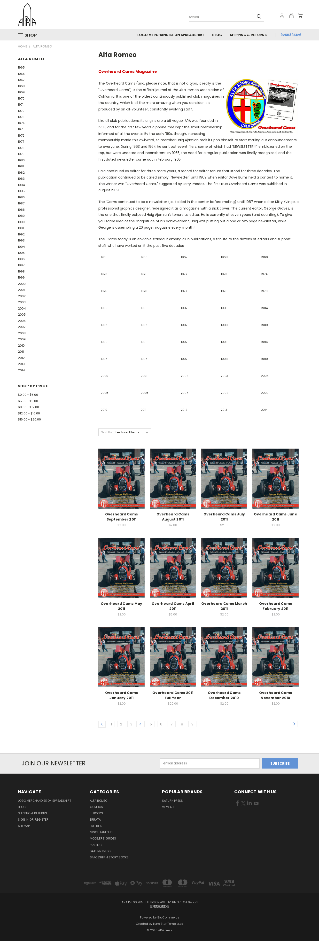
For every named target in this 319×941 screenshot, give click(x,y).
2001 (21, 290)
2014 (21, 370)
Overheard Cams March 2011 (224, 606)
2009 (22, 339)
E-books (96, 813)
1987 (21, 203)
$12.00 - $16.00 (29, 413)
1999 (21, 277)
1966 (21, 73)
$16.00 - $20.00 (29, 419)
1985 (21, 191)
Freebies (96, 826)
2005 (22, 314)
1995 (21, 252)
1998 (21, 271)
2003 (22, 302)
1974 (21, 123)
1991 (21, 228)
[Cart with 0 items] (300, 15)
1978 (21, 148)
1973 (21, 117)
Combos (96, 807)
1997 (21, 265)
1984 (21, 185)
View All (168, 807)
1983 (21, 178)
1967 (21, 80)
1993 (21, 240)
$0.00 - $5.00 (28, 394)
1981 (21, 166)
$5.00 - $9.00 (28, 401)
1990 (21, 222)
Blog (217, 34)
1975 (21, 129)
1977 (21, 141)
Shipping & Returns (248, 34)
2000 (22, 283)
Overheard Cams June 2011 (275, 517)
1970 (21, 98)
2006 (22, 321)
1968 (21, 86)
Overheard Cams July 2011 (224, 517)
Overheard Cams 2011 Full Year (172, 695)
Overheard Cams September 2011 (121, 517)
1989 (21, 215)
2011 (21, 351)
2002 (22, 296)
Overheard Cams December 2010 (224, 695)
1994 (21, 246)
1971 (20, 104)
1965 (21, 67)
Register (41, 819)
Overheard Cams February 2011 (275, 606)
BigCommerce (168, 917)
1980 (21, 160)
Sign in (23, 819)
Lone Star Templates (168, 924)
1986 (21, 197)
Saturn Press (100, 851)
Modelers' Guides (103, 838)
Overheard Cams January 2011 (121, 695)
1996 (21, 259)
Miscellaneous (101, 832)
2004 (22, 308)
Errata (95, 819)
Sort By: (107, 432)
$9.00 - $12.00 (28, 407)
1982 (21, 172)
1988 (21, 209)
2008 (22, 333)
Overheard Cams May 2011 (121, 606)
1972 (21, 111)
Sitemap (24, 826)
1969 (21, 92)
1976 (21, 135)
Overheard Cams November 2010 (275, 695)
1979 (21, 154)
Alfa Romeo (98, 801)
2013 (21, 364)
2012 (21, 358)
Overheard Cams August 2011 (172, 517)
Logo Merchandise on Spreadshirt (170, 34)
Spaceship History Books (109, 857)
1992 (21, 234)
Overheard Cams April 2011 (173, 606)
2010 (21, 345)
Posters (96, 845)
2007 (21, 327)
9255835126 (290, 34)
